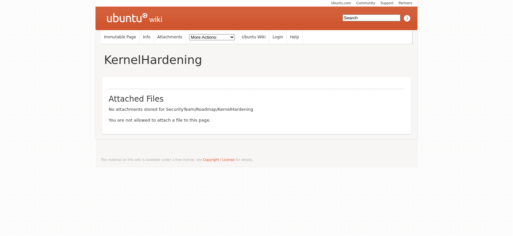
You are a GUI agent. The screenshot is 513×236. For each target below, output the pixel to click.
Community (365, 3)
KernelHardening (153, 60)
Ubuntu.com (341, 3)
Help (294, 37)
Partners (405, 3)
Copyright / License (219, 160)
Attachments (170, 37)
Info (146, 37)
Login (278, 37)
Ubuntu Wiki (254, 37)
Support (387, 3)
